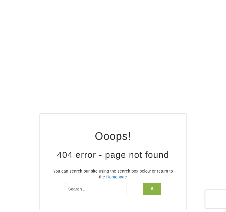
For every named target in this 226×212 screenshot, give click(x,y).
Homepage (116, 177)
